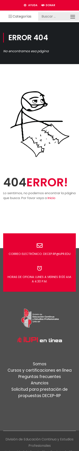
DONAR (48, 5)
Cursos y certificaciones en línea (40, 370)
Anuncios (39, 383)
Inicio (51, 198)
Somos (39, 364)
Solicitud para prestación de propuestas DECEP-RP (39, 392)
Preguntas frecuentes (39, 377)
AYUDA (30, 5)
